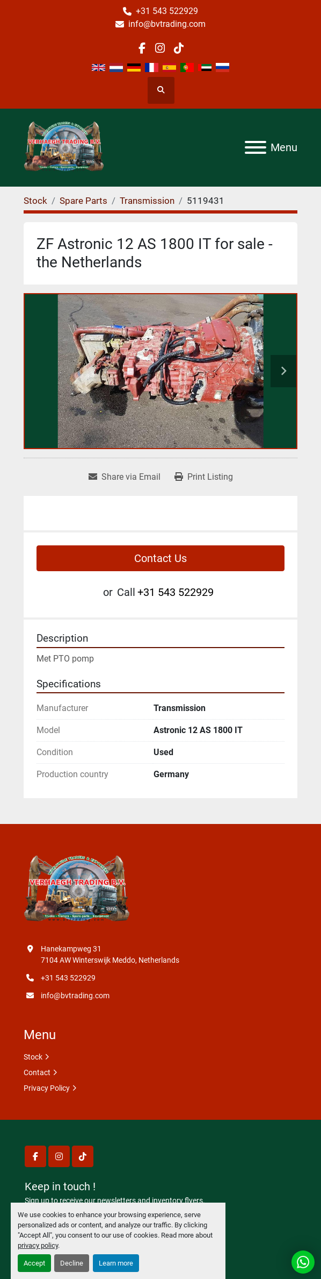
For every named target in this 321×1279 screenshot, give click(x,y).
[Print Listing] (203, 477)
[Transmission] (147, 200)
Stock (33, 1057)
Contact (37, 1072)
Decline (71, 1263)
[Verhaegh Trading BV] (77, 889)
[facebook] (142, 48)
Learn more (116, 1263)
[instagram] (160, 48)
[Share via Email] (124, 477)
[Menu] (255, 147)
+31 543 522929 (167, 11)
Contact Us (160, 558)
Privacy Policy (47, 1088)
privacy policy (38, 1245)
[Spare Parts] (83, 200)
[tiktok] (178, 48)
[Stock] (35, 200)
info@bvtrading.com (167, 24)
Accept (34, 1263)
